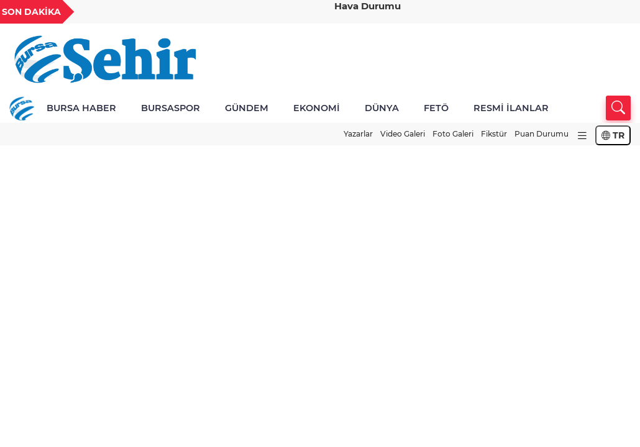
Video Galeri (402, 133)
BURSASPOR (170, 108)
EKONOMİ (316, 108)
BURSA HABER (81, 108)
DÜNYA (382, 108)
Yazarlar (358, 133)
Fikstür (494, 133)
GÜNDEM (246, 108)
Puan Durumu (541, 133)
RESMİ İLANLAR (511, 108)
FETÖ (436, 108)
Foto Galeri (452, 133)
